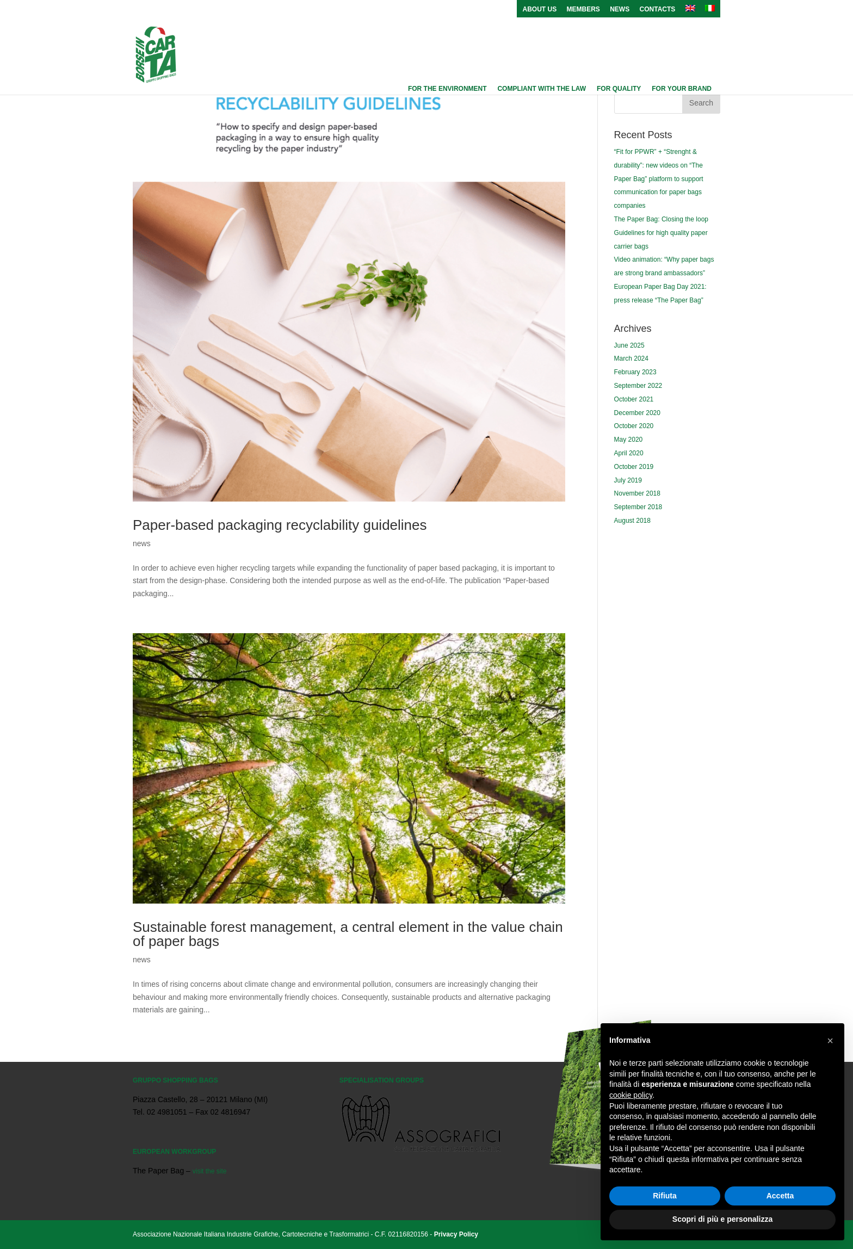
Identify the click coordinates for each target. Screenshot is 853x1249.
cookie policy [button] (630, 1095)
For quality (619, 88)
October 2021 (634, 399)
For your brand (682, 88)
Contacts (658, 9)
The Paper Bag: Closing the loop (661, 219)
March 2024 (631, 358)
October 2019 (634, 467)
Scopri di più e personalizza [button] (722, 1219)
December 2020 (637, 413)
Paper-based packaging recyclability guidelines (280, 525)
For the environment (447, 88)
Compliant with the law (541, 88)
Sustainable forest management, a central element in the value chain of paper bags (348, 934)
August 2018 (632, 520)
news (142, 543)
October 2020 (634, 426)
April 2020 (629, 453)
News (619, 9)
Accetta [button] (780, 1195)
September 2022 (638, 385)
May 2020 (628, 439)
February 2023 (635, 372)
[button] (830, 1040)
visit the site (210, 1171)
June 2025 (629, 345)
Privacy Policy (456, 1234)
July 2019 (628, 480)
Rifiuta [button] (665, 1195)
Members (583, 9)
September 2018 (638, 507)
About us (539, 9)
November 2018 (637, 493)
